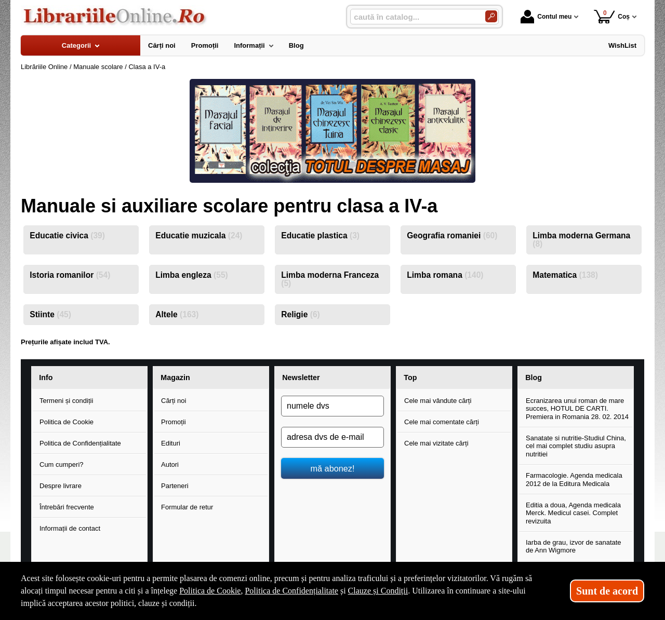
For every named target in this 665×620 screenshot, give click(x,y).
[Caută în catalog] (491, 16)
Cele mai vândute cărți (437, 401)
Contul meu (546, 16)
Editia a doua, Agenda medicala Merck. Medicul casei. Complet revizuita (573, 513)
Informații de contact (69, 528)
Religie (300, 314)
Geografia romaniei (452, 235)
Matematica (565, 275)
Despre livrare (60, 486)
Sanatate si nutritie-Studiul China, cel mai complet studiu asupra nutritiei (576, 446)
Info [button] (45, 377)
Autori (170, 464)
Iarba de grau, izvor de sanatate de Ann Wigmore (573, 546)
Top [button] (410, 377)
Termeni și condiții (66, 401)
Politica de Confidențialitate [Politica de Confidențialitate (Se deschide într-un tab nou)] (291, 590)
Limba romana (445, 275)
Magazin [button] (175, 377)
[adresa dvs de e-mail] (332, 437)
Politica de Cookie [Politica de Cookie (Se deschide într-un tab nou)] (210, 590)
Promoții (173, 422)
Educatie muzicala (198, 235)
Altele (176, 314)
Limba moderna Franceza (330, 279)
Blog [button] (533, 377)
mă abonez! (333, 468)
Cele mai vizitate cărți (436, 443)
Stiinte (50, 314)
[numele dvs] (332, 406)
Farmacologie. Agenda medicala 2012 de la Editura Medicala (574, 479)
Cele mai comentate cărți (441, 422)
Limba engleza (191, 275)
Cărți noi (173, 401)
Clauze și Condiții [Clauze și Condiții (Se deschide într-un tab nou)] (378, 590)
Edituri (170, 443)
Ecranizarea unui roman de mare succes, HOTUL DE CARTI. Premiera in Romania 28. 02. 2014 (577, 409)
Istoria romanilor (70, 275)
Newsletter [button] (301, 377)
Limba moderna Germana (581, 239)
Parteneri (175, 486)
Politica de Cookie (66, 422)
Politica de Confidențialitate (80, 443)
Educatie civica (67, 235)
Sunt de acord (607, 591)
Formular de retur (187, 507)
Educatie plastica (320, 235)
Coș (612, 16)
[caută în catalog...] (413, 16)
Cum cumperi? (61, 464)
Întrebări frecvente (66, 507)
